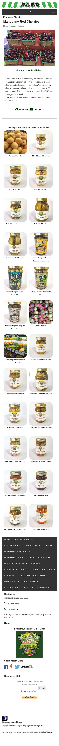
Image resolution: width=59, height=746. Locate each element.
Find (30, 681)
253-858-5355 (11, 603)
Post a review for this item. (29, 70)
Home (7, 623)
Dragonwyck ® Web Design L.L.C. (33, 726)
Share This (22, 109)
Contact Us (37, 109)
